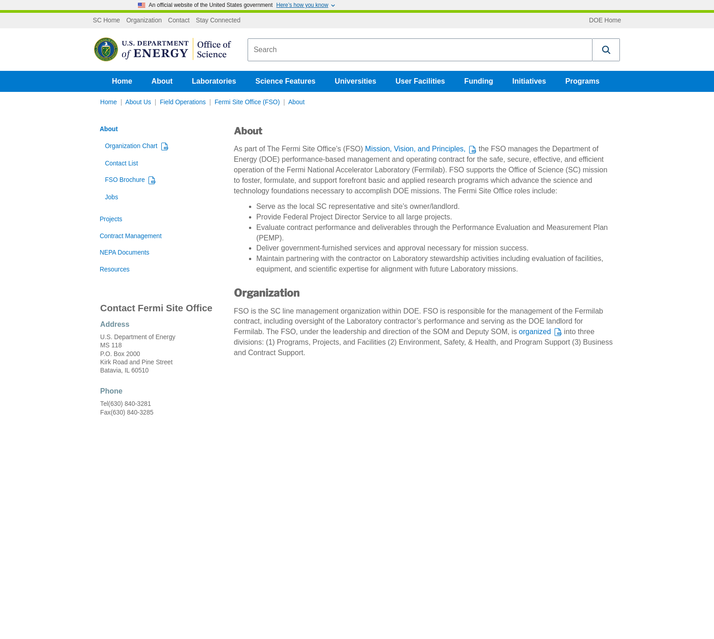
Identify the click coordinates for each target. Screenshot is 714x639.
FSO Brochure (125, 179)
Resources (115, 269)
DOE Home (605, 20)
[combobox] (420, 50)
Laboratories (214, 81)
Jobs (111, 197)
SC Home (106, 20)
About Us (138, 102)
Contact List (121, 163)
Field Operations (183, 102)
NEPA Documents (124, 252)
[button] (606, 49)
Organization (144, 20)
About (162, 81)
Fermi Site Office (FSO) (247, 102)
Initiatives (529, 81)
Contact (179, 20)
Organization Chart (131, 146)
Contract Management (131, 236)
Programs (583, 81)
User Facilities (420, 81)
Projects (111, 219)
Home (122, 81)
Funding (478, 81)
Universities (355, 81)
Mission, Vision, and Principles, (415, 149)
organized (535, 331)
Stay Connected (218, 20)
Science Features (285, 81)
